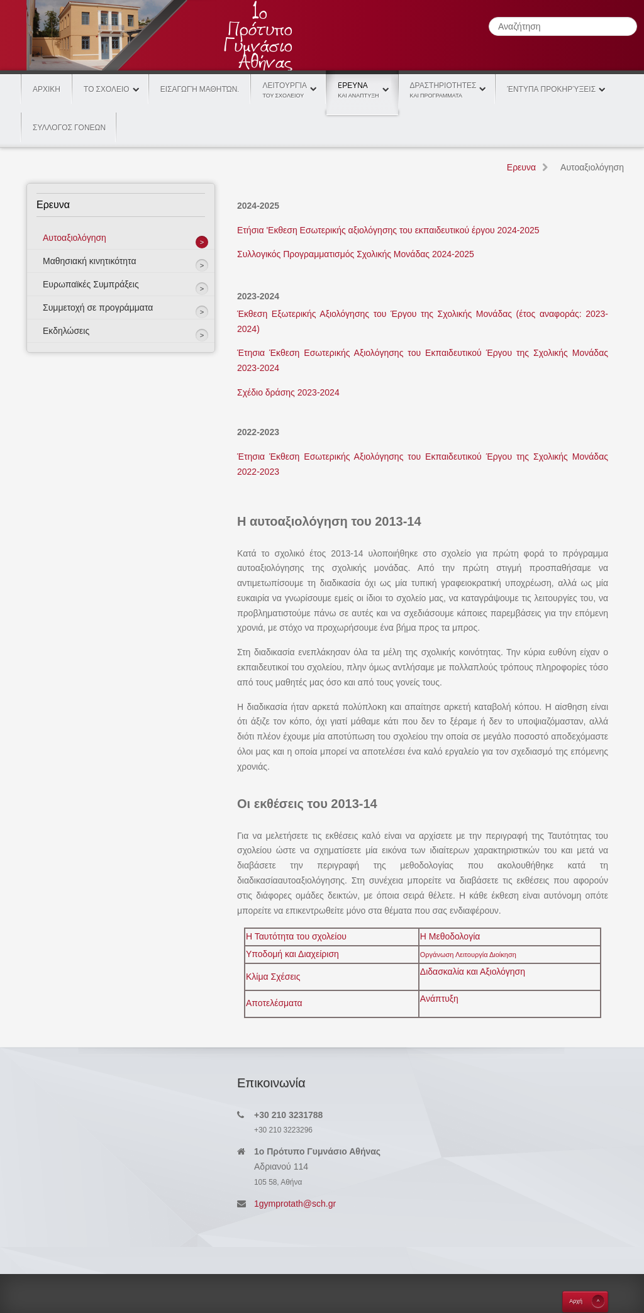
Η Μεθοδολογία (450, 936)
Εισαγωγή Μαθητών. (200, 89)
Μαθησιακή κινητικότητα (89, 261)
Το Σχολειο (107, 89)
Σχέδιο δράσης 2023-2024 (288, 392)
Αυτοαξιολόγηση (74, 238)
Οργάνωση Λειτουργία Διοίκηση (468, 954)
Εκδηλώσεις (66, 331)
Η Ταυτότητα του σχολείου (296, 936)
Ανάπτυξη (439, 999)
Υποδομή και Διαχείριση (292, 954)
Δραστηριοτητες (443, 90)
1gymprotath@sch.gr (295, 1204)
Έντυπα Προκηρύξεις (551, 89)
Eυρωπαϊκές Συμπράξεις (91, 284)
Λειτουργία (284, 90)
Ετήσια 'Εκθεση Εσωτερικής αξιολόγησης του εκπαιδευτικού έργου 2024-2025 (388, 230)
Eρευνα (361, 84)
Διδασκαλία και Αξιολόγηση (472, 972)
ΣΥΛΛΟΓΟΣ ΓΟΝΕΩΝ (69, 127)
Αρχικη (46, 89)
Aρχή (575, 1301)
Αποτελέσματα (274, 1003)
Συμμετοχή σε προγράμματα (98, 307)
